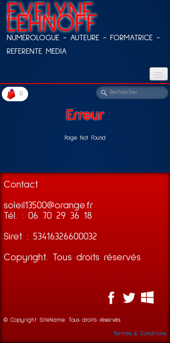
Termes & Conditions (139, 334)
